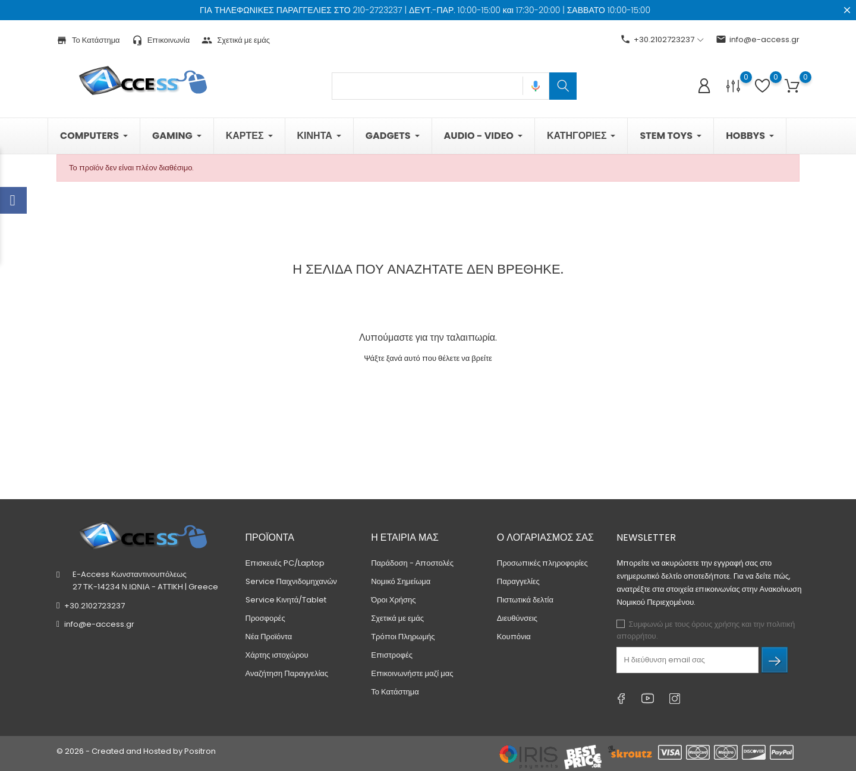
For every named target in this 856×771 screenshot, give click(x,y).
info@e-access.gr (758, 39)
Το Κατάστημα (88, 40)
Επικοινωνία (161, 40)
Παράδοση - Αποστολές (412, 563)
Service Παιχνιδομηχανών (291, 581)
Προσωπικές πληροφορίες (542, 563)
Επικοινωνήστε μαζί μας (412, 673)
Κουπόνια (514, 636)
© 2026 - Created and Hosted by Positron (136, 751)
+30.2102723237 (94, 605)
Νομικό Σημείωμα (400, 581)
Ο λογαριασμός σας (545, 537)
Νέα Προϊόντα (269, 636)
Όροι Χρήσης (393, 599)
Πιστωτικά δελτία (525, 599)
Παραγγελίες (518, 581)
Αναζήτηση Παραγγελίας (287, 673)
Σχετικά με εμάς (236, 40)
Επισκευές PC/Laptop (285, 563)
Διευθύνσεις (517, 618)
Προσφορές (265, 618)
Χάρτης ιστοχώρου (277, 655)
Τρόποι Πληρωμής (403, 636)
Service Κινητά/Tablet (286, 599)
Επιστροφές (392, 655)
